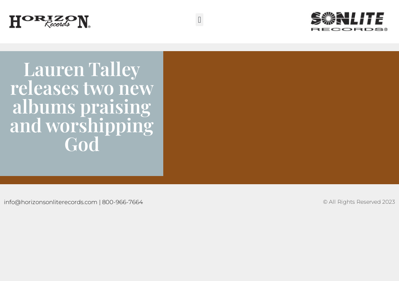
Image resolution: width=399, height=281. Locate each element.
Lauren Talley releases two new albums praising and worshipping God (82, 106)
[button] (199, 19)
